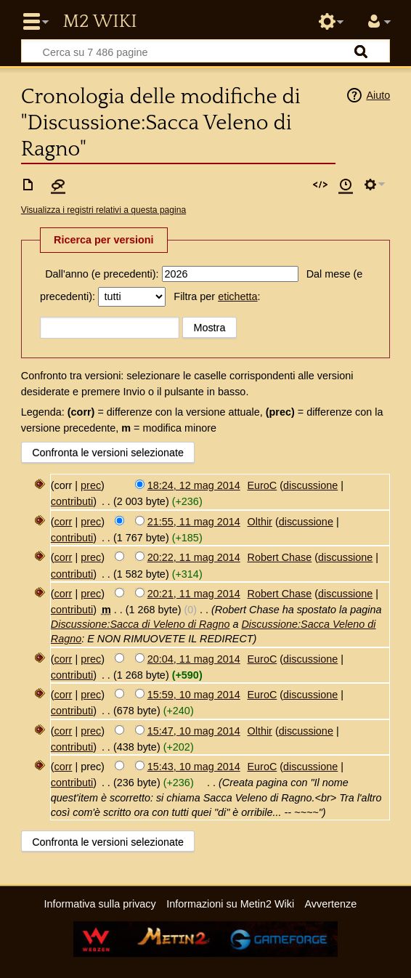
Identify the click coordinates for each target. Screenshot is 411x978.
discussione (310, 485)
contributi (72, 501)
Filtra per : (217, 296)
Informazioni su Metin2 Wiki (230, 904)
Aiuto (378, 95)
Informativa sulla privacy (99, 904)
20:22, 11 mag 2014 (193, 557)
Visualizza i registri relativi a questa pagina (103, 210)
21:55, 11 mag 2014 (193, 522)
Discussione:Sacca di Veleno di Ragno (140, 624)
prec (91, 485)
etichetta (237, 296)
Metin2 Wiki (99, 22)
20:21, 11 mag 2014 (193, 593)
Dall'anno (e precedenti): (101, 274)
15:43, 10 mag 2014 (193, 766)
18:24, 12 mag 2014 (193, 485)
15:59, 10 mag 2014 (193, 694)
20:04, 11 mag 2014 (193, 659)
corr (63, 522)
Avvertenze (330, 904)
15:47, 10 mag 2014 (193, 731)
